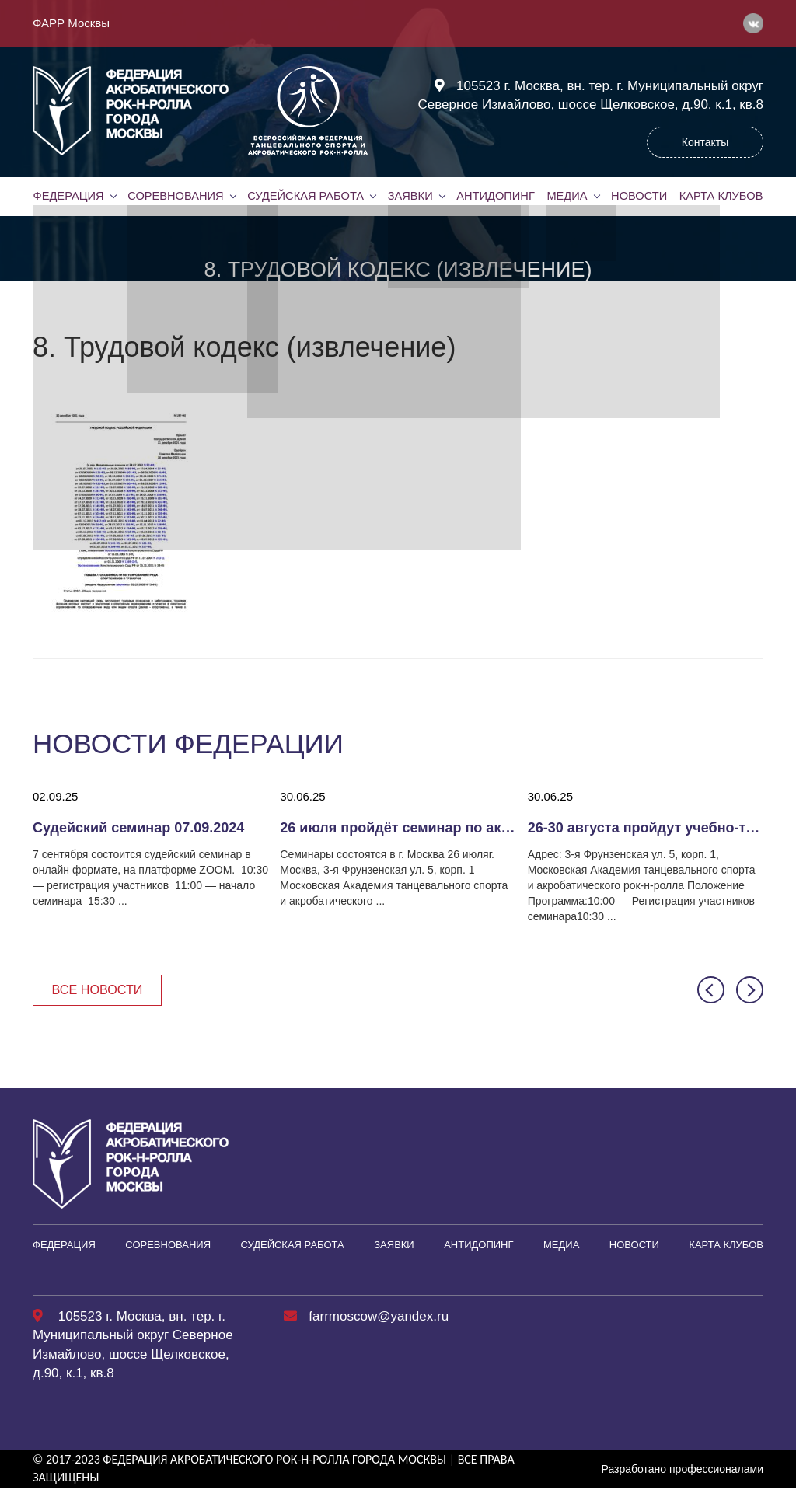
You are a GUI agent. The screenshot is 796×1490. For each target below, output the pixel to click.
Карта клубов (721, 196)
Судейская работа (306, 196)
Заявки (409, 196)
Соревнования (175, 196)
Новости (639, 196)
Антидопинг (495, 196)
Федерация (68, 196)
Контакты (705, 142)
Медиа (566, 196)
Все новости (100, 989)
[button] (710, 990)
